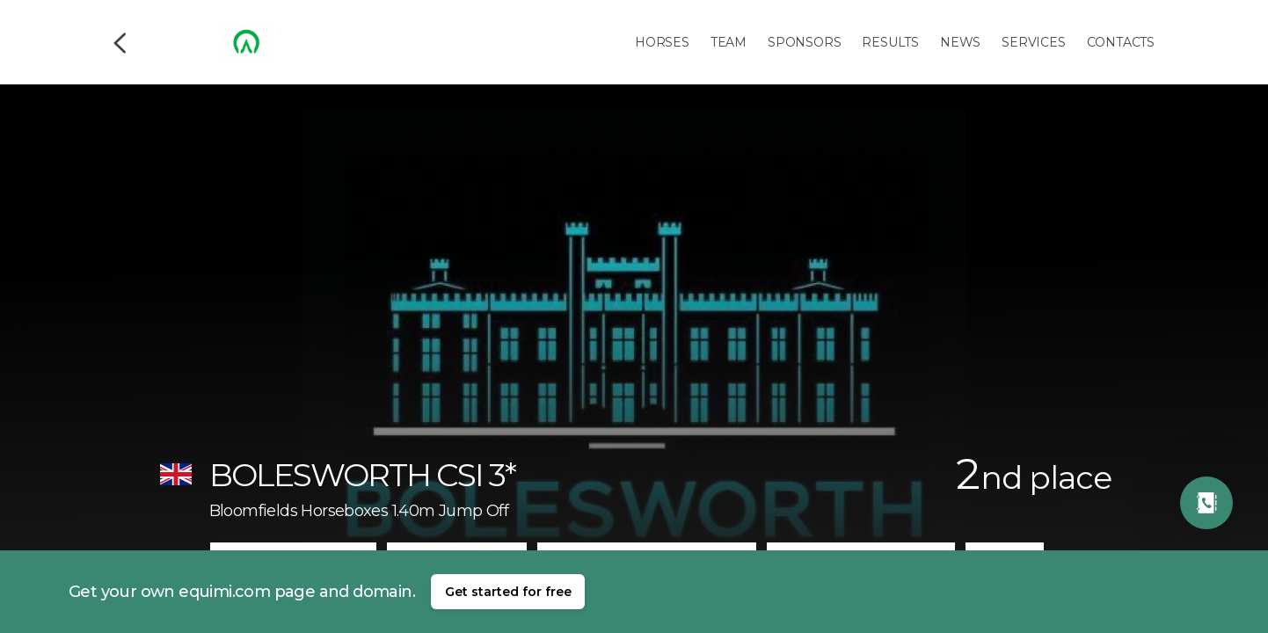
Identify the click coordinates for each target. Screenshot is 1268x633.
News (960, 42)
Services (1033, 42)
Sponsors (804, 42)
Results (890, 42)
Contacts (1121, 42)
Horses (662, 42)
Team (729, 42)
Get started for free (508, 592)
